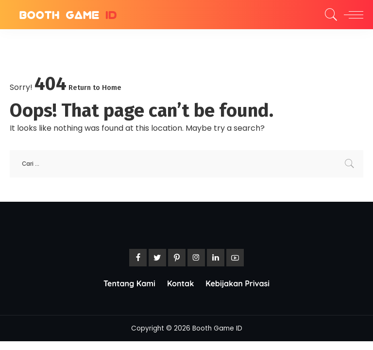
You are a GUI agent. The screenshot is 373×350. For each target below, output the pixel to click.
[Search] (329, 14)
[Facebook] (138, 257)
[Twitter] (157, 257)
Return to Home (94, 87)
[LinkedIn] (215, 257)
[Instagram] (196, 257)
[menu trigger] (351, 14)
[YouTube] (235, 257)
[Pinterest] (177, 257)
